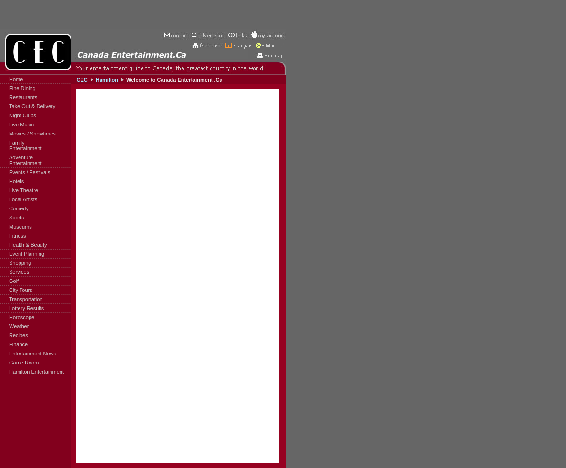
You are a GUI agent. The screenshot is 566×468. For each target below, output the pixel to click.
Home (16, 79)
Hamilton (107, 80)
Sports (16, 217)
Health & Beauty (28, 245)
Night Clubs (22, 115)
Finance (18, 344)
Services (19, 272)
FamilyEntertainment (25, 145)
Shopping (20, 263)
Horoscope (21, 317)
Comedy (19, 208)
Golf (14, 281)
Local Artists (23, 199)
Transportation (26, 299)
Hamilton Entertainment (36, 371)
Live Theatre (23, 190)
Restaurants (23, 97)
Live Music (21, 124)
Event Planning (26, 254)
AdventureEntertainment (25, 160)
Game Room (24, 362)
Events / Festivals (29, 172)
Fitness (17, 236)
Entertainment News (32, 353)
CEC (81, 80)
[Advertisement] (142, 14)
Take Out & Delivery (32, 106)
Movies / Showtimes (32, 133)
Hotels (16, 181)
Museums (20, 226)
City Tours (20, 290)
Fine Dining (22, 88)
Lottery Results (26, 308)
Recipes (18, 335)
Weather (19, 326)
